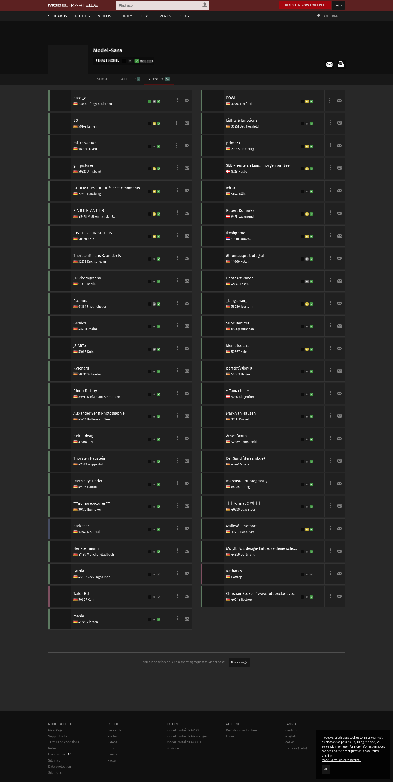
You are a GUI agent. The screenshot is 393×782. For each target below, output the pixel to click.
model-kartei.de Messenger (187, 736)
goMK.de (173, 748)
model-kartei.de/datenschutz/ (341, 760)
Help (336, 15)
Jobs (145, 16)
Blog (184, 16)
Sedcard (104, 79)
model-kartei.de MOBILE (184, 742)
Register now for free (305, 5)
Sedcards (57, 16)
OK (326, 769)
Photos (82, 16)
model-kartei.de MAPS (183, 730)
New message (239, 662)
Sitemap (54, 760)
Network (158, 79)
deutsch (291, 730)
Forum (126, 16)
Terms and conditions (63, 742)
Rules (52, 748)
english (290, 736)
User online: (59, 754)
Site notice (56, 773)
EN (326, 15)
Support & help (59, 736)
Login (338, 5)
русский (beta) (296, 748)
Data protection (59, 766)
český (289, 742)
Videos (104, 16)
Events (164, 16)
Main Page (55, 730)
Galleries (130, 79)
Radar (112, 760)
